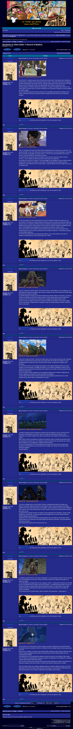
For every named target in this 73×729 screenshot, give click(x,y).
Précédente (65, 49)
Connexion (5, 30)
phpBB (30, 727)
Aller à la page (59, 49)
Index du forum (7, 41)
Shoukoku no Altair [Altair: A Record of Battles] (22, 45)
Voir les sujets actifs (22, 39)
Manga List (22, 118)
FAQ (62, 30)
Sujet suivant (67, 53)
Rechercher (67, 30)
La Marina (20, 41)
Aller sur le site (36, 28)
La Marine (10, 46)
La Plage (14, 41)
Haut (4, 124)
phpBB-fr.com (40, 728)
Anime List (29, 118)
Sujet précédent (60, 53)
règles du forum (25, 120)
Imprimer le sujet (6, 53)
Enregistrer (13, 36)
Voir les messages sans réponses (9, 39)
